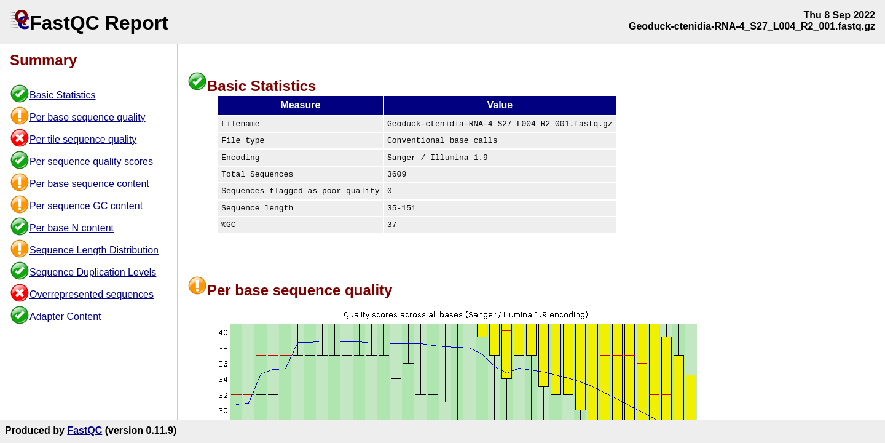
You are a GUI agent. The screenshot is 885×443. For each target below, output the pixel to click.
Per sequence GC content (86, 206)
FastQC (84, 430)
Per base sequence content (89, 183)
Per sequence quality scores (91, 161)
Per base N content (72, 228)
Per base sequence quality (88, 117)
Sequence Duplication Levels (93, 272)
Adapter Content (65, 316)
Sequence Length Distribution (94, 250)
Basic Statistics (63, 95)
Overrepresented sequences (92, 294)
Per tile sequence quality (83, 139)
